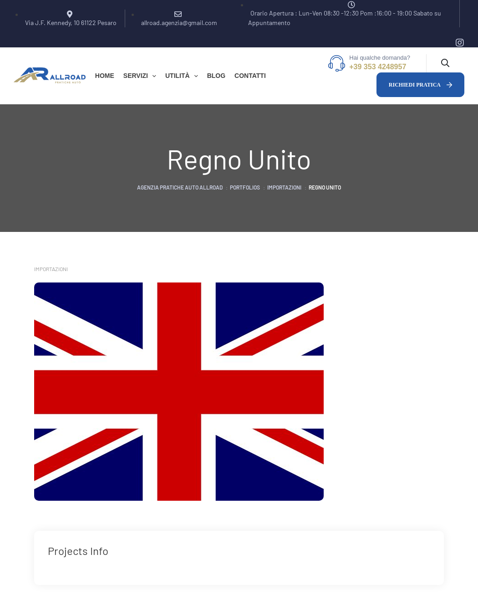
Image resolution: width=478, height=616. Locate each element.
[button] (420, 84)
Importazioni (51, 269)
